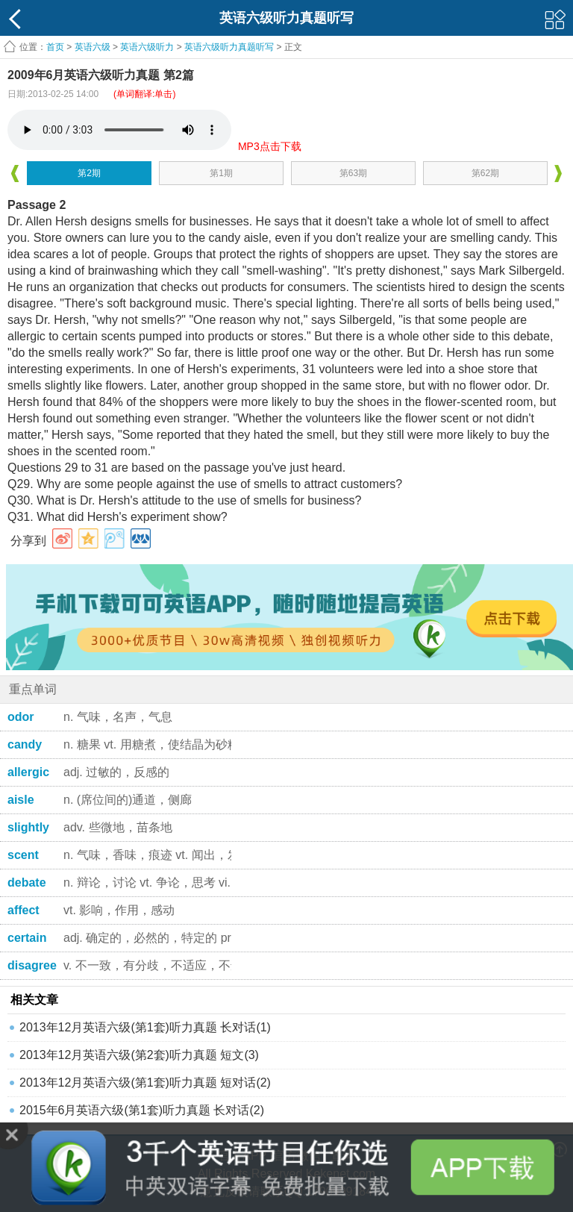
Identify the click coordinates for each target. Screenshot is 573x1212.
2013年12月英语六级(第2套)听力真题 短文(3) (139, 1055)
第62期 (485, 173)
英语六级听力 (147, 47)
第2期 (89, 173)
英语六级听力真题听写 (229, 47)
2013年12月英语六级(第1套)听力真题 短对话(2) (145, 1082)
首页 (55, 47)
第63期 (353, 173)
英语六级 (92, 47)
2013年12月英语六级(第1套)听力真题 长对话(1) (145, 1027)
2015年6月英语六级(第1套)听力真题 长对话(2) (141, 1110)
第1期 (221, 173)
